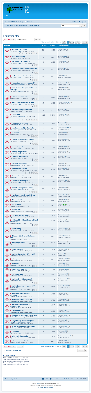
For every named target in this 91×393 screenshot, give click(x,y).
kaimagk (65, 258)
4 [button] (75, 42)
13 (34, 53)
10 (26, 53)
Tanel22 (17, 124)
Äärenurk (65, 235)
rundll (64, 68)
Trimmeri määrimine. (19, 200)
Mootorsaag (16, 229)
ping (19, 70)
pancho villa (21, 153)
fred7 (16, 239)
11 (29, 53)
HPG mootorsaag (18, 56)
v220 (64, 123)
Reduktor (15, 331)
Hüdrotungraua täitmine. (21, 341)
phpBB (38, 383)
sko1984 (65, 326)
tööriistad (15, 133)
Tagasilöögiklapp (18, 242)
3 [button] (73, 42)
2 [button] (70, 42)
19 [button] (83, 42)
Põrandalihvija (17, 274)
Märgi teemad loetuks (47, 42)
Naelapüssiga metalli (19, 152)
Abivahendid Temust (19, 49)
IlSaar (65, 49)
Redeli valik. (16, 209)
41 (34, 120)
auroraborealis (67, 336)
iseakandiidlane (19, 84)
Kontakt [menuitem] (45, 379)
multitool (15, 264)
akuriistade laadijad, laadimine (23, 128)
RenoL (17, 196)
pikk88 (65, 87)
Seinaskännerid (17, 176)
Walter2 (65, 139)
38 (26, 120)
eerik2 (65, 331)
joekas (65, 242)
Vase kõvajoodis (18, 147)
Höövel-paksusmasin (20, 97)
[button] (64, 42)
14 (36, 53)
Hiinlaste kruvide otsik (20, 215)
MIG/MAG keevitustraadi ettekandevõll (20, 305)
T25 (16, 177)
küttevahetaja (21, 116)
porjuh (17, 206)
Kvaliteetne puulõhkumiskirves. (23, 195)
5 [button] (78, 42)
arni (16, 289)
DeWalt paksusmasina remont (23, 140)
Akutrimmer (16, 205)
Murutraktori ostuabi (19, 169)
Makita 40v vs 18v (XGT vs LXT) (23, 254)
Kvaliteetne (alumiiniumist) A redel (24, 315)
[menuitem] (14, 21)
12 (31, 53)
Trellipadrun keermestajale (22, 299)
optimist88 (20, 91)
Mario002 (66, 286)
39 (29, 120)
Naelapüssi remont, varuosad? (23, 83)
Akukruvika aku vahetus (21, 61)
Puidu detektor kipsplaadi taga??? (24, 326)
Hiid (64, 204)
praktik (19, 58)
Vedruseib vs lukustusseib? (22, 76)
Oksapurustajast (18, 310)
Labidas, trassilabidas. (20, 156)
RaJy (19, 141)
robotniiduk (16, 114)
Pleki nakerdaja (17, 249)
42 (36, 120)
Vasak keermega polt (19, 269)
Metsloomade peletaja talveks (23, 102)
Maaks (65, 56)
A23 (64, 75)
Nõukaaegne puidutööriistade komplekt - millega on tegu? (22, 321)
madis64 (17, 223)
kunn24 (65, 61)
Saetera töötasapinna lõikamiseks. (25, 69)
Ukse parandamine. (19, 259)
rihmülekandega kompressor (22, 188)
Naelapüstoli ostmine (20, 123)
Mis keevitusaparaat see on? (22, 109)
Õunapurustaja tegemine (21, 181)
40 (31, 120)
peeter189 (18, 323)
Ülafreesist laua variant (20, 336)
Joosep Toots (67, 102)
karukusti (17, 165)
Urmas (19, 51)
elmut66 (17, 271)
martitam (65, 315)
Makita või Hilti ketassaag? (22, 279)
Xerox (65, 132)
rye (16, 328)
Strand (17, 296)
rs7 (64, 163)
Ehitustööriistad (11, 36)
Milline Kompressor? (19, 164)
